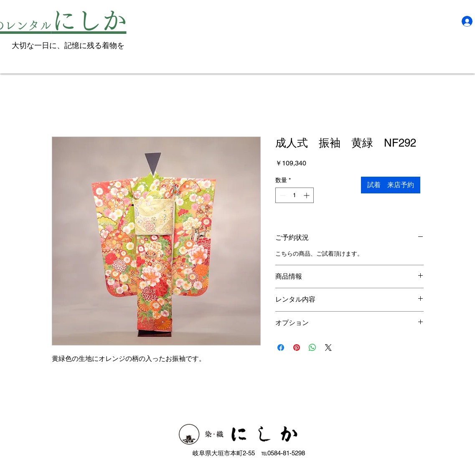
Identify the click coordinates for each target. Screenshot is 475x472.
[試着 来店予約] (390, 185)
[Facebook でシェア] (281, 348)
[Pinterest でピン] (297, 348)
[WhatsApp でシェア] (312, 348)
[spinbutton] (294, 195)
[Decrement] (282, 195)
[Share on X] (328, 348)
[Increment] (307, 195)
